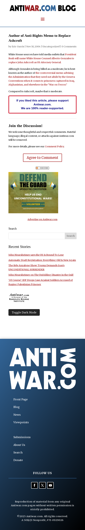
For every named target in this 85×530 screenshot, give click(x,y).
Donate (18, 460)
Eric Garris (18, 46)
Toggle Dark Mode (24, 312)
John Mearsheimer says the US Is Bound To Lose (36, 254)
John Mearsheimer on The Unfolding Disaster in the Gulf (40, 274)
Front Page (20, 399)
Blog (16, 407)
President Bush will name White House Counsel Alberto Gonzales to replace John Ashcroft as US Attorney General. (42, 58)
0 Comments (69, 46)
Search (18, 452)
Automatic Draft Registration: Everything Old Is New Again (42, 260)
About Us (19, 445)
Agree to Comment (42, 158)
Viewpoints (21, 422)
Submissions (22, 437)
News (17, 414)
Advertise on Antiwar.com (42, 219)
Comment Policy (54, 146)
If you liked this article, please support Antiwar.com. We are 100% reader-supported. (42, 104)
